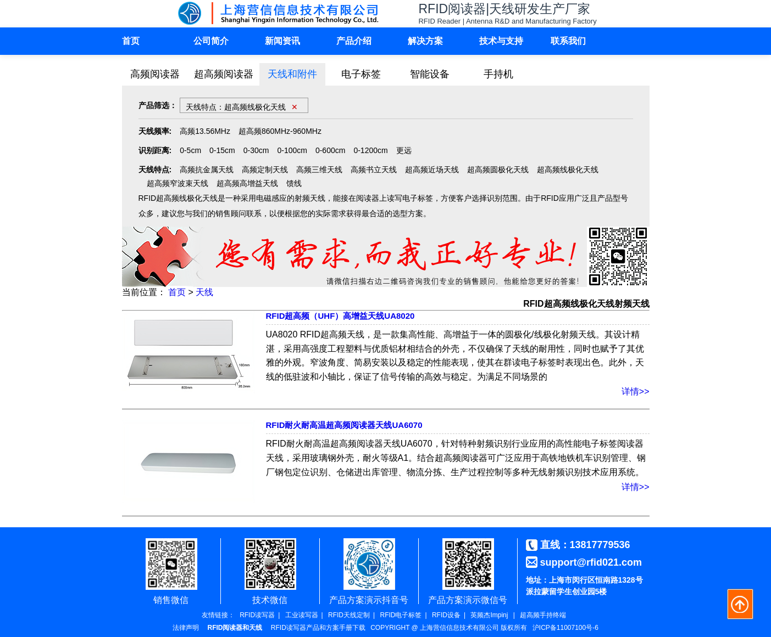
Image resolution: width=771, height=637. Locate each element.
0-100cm (292, 150)
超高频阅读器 (223, 74)
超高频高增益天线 (247, 183)
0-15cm (222, 150)
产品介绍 (353, 41)
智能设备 (430, 74)
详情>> (636, 391)
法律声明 (186, 628)
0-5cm (190, 150)
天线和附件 (292, 74)
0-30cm (256, 150)
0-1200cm (370, 150)
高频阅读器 (155, 74)
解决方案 (425, 41)
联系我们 (568, 41)
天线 (204, 292)
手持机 (498, 74)
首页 (131, 41)
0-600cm (330, 150)
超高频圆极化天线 (498, 169)
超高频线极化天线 (567, 169)
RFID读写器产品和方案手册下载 (318, 628)
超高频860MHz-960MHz (279, 131)
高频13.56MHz (205, 131)
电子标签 (361, 74)
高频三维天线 (319, 169)
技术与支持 (501, 41)
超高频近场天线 (432, 169)
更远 (404, 150)
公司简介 (211, 41)
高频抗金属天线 (207, 169)
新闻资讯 (282, 41)
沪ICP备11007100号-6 (565, 628)
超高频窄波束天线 (177, 183)
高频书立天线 (374, 169)
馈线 (294, 183)
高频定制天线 (265, 169)
